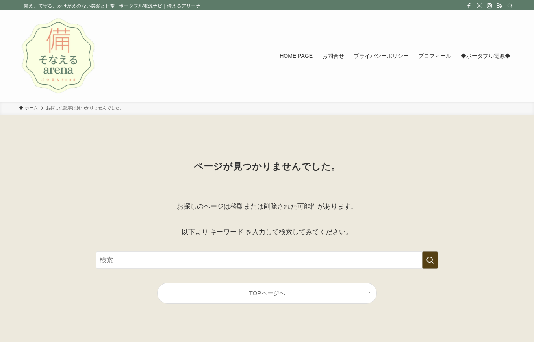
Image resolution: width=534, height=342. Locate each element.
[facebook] (469, 6)
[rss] (500, 6)
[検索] (510, 6)
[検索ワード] (267, 260)
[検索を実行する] (430, 260)
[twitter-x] (479, 6)
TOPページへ (267, 293)
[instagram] (489, 6)
